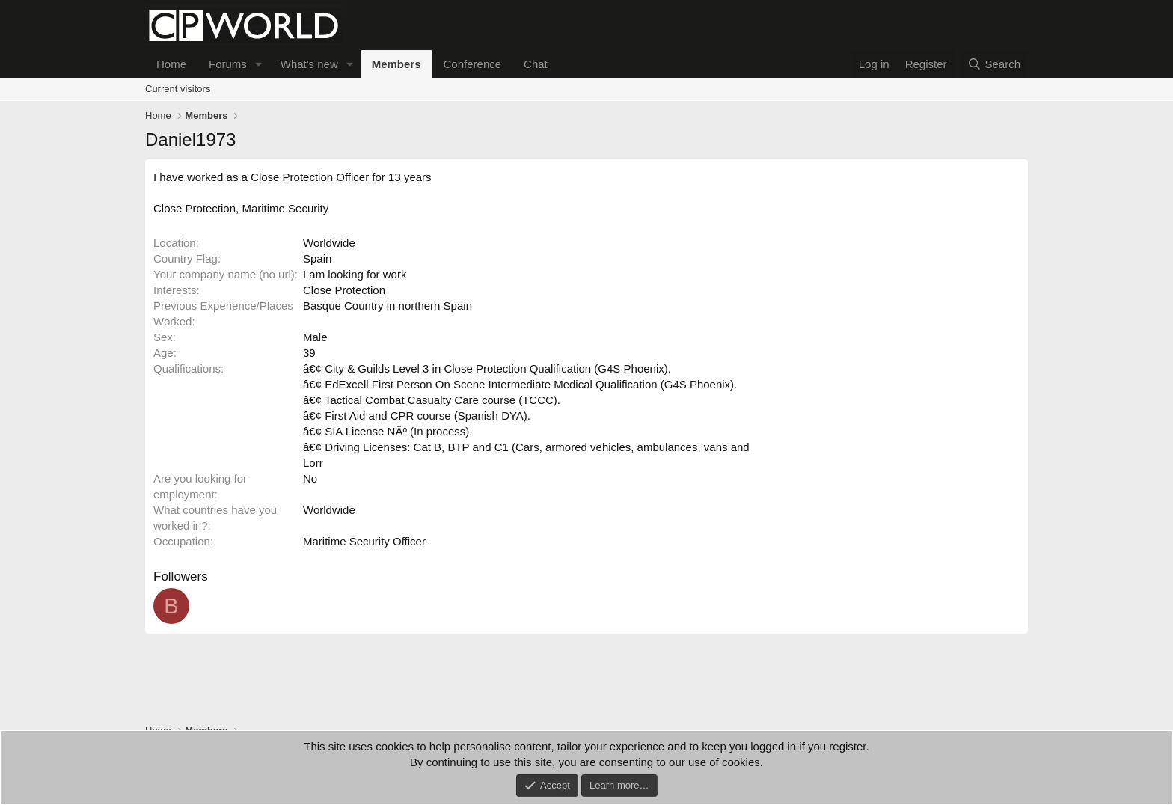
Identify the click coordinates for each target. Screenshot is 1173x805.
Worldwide (329, 242)
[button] (258, 64)
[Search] (994, 64)
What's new (309, 64)
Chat (536, 64)
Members (396, 64)
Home (171, 64)
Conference (473, 64)
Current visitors (177, 88)
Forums (228, 64)
